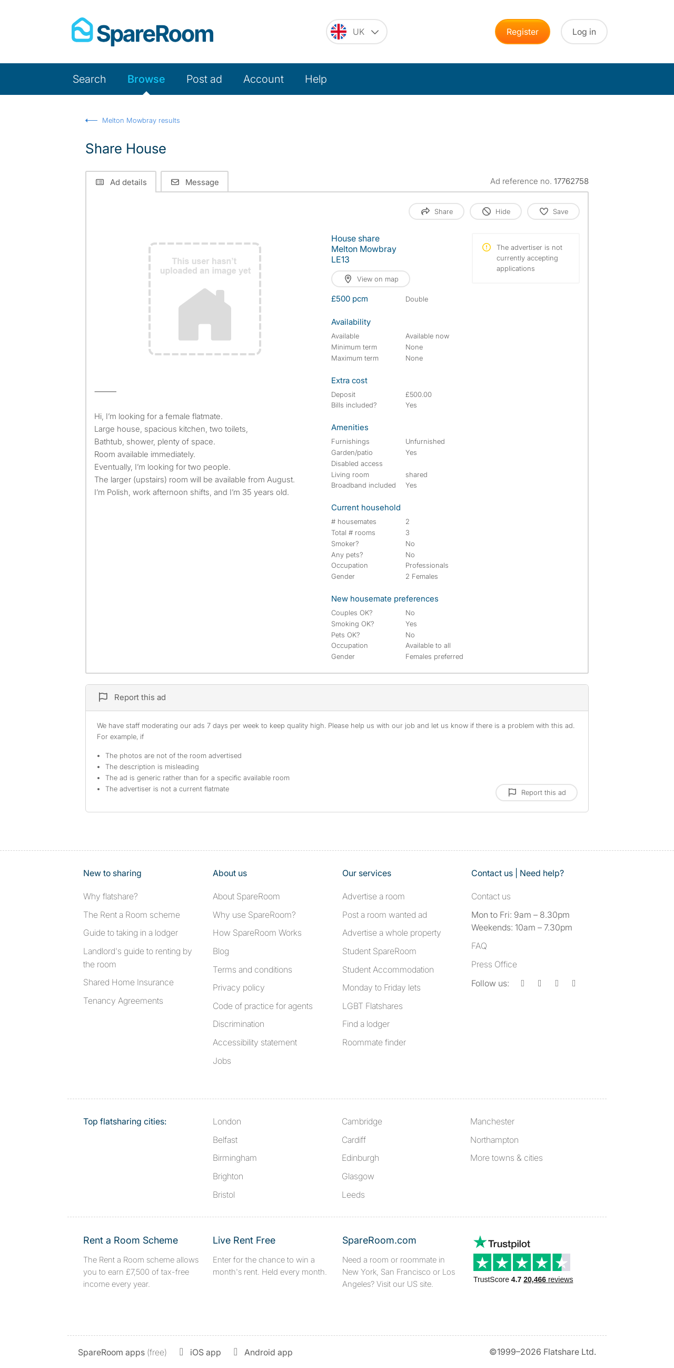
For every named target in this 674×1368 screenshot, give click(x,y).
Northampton (494, 1139)
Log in (584, 31)
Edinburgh (360, 1157)
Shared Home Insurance (128, 982)
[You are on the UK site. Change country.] (357, 31)
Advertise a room (373, 896)
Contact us (491, 896)
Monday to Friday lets (381, 987)
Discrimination (238, 1023)
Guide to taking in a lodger (130, 932)
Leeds (353, 1194)
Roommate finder (374, 1042)
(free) (122, 1352)
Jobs (222, 1060)
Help (316, 79)
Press (494, 964)
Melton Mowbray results (141, 120)
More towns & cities (506, 1157)
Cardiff (354, 1139)
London (227, 1121)
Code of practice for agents (263, 1006)
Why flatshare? (110, 896)
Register (523, 31)
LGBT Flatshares (372, 1006)
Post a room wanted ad (384, 914)
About (246, 896)
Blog (221, 951)
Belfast (225, 1139)
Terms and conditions (252, 969)
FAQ (479, 945)
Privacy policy (239, 987)
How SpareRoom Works (257, 932)
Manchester (492, 1121)
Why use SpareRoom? (254, 914)
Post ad (204, 79)
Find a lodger (366, 1023)
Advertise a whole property (391, 932)
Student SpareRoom (379, 951)
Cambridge (362, 1121)
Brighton (228, 1176)
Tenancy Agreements (123, 1000)
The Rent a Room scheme (131, 914)
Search (89, 79)
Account (263, 79)
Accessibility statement (255, 1042)
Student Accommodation (388, 969)
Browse (146, 79)
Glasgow (358, 1176)
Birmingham (235, 1157)
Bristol (224, 1194)
